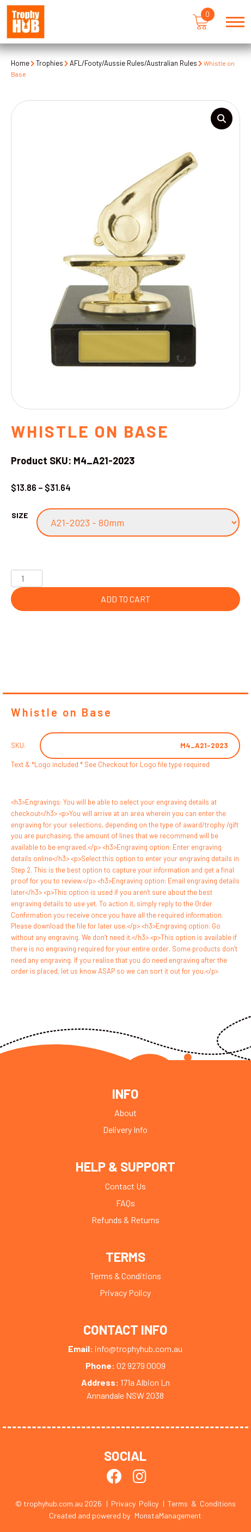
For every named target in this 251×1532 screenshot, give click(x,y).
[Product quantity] (26, 578)
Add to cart (125, 599)
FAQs (125, 1203)
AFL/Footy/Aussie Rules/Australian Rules (133, 63)
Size (19, 515)
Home (20, 63)
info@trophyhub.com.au (125, 1349)
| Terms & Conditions (199, 1504)
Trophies (49, 63)
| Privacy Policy (132, 1504)
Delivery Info (125, 1130)
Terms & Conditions (125, 1276)
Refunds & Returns (125, 1220)
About (125, 1113)
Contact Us (125, 1186)
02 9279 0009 (125, 1366)
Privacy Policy (125, 1293)
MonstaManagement (167, 1516)
